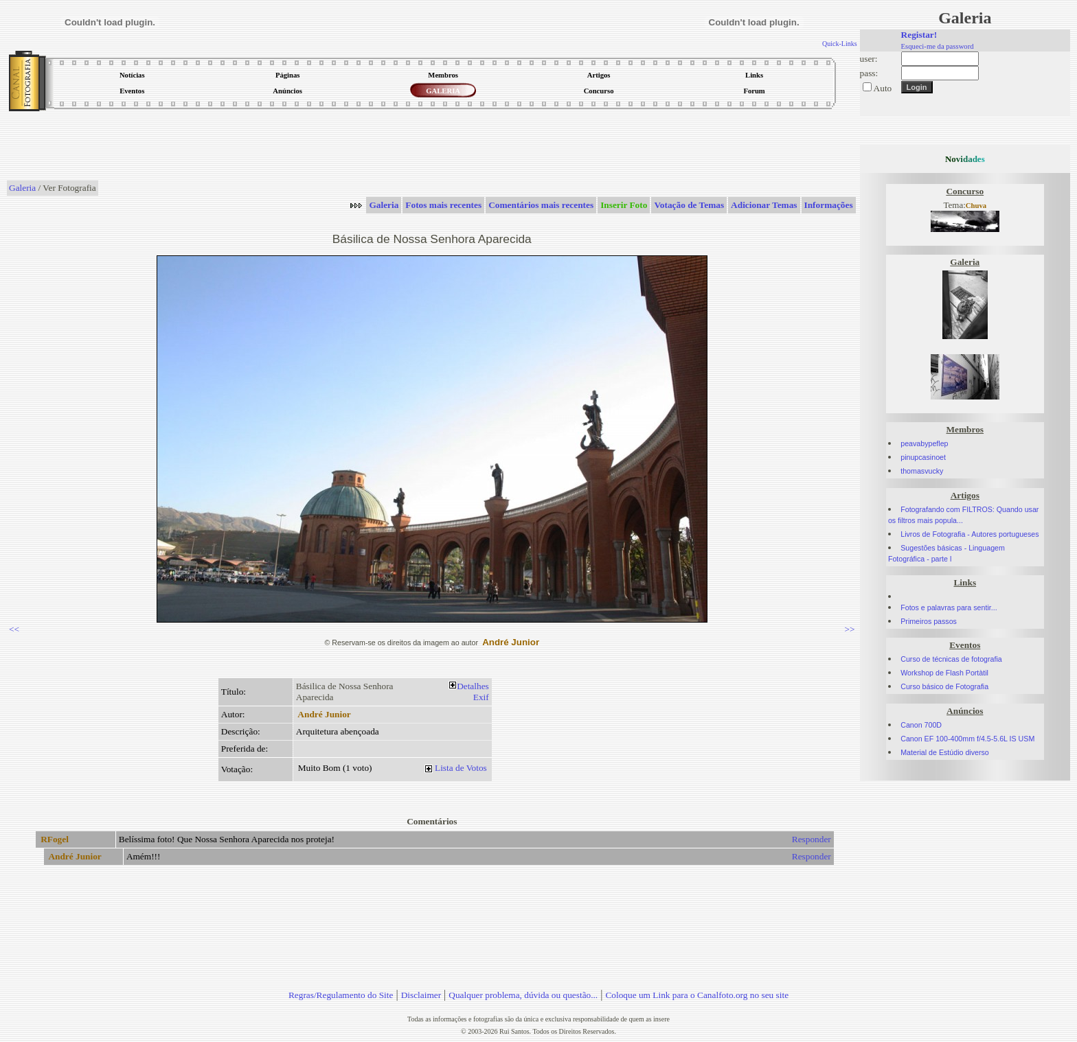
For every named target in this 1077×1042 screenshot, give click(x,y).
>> (850, 629)
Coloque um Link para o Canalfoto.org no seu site (697, 995)
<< (14, 629)
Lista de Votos (461, 768)
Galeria (22, 188)
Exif (481, 697)
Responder (811, 839)
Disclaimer (421, 995)
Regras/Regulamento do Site (341, 995)
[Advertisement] (432, 147)
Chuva (976, 205)
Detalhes (473, 686)
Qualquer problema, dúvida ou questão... (523, 995)
